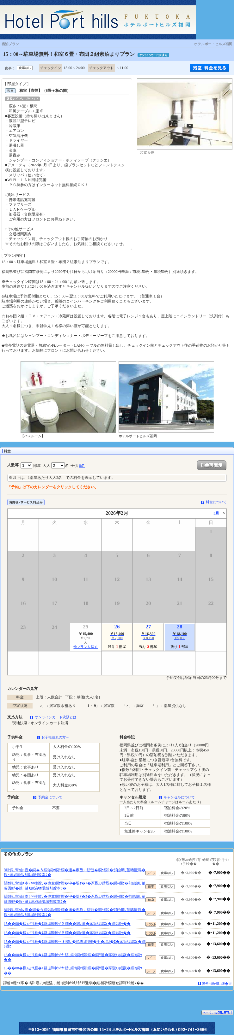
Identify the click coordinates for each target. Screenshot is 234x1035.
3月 (216, 513)
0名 (82, 465)
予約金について (50, 797)
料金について (216, 502)
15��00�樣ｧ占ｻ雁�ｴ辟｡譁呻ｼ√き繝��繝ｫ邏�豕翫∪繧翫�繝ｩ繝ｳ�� (67, 923)
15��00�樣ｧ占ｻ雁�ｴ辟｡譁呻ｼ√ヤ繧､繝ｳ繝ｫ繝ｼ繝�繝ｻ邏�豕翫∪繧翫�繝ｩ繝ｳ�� (73, 957)
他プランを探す (85, 647)
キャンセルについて (179, 797)
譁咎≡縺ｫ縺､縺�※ (217, 983)
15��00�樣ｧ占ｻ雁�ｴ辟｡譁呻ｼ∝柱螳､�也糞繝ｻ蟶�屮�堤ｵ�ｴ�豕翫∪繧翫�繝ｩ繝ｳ (74, 944)
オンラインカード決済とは (56, 717)
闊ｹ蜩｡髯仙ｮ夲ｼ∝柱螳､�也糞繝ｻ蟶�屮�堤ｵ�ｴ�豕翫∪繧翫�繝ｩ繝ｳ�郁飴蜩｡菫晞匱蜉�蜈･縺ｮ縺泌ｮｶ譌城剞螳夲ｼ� (74, 886)
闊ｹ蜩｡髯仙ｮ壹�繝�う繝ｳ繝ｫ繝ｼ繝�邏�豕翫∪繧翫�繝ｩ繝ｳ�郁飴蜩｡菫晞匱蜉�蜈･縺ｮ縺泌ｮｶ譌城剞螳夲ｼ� (74, 872)
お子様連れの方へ (55, 737)
